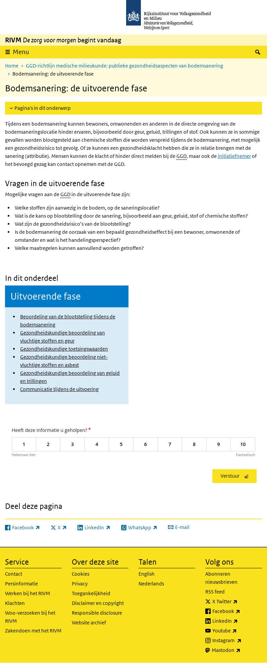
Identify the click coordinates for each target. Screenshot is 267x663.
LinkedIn (237, 621)
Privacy (80, 583)
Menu (21, 52)
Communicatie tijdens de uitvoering (59, 389)
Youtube (237, 631)
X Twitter (237, 602)
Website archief (89, 622)
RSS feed (215, 591)
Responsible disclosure (97, 613)
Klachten (15, 603)
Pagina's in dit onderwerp (42, 108)
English (147, 574)
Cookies (80, 574)
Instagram (237, 640)
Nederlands (151, 583)
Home (11, 65)
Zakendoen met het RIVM (33, 630)
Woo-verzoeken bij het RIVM (30, 617)
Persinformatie (21, 583)
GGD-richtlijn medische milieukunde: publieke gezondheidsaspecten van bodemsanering (124, 65)
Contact (13, 574)
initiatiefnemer (234, 156)
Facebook (237, 611)
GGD (181, 156)
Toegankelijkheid (91, 593)
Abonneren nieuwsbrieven (221, 578)
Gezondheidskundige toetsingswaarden (64, 349)
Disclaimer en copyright (98, 603)
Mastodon (237, 650)
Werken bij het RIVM (27, 593)
